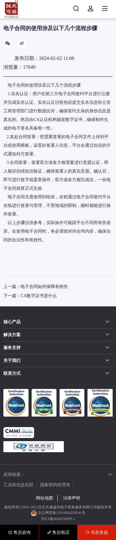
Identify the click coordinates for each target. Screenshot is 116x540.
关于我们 (12, 360)
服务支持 (12, 347)
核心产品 (12, 322)
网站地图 (44, 498)
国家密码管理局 (55, 485)
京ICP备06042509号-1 (58, 519)
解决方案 (12, 334)
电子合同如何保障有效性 (44, 286)
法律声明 (71, 498)
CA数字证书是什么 (38, 295)
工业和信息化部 (18, 485)
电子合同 (16, 197)
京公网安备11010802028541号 (58, 513)
